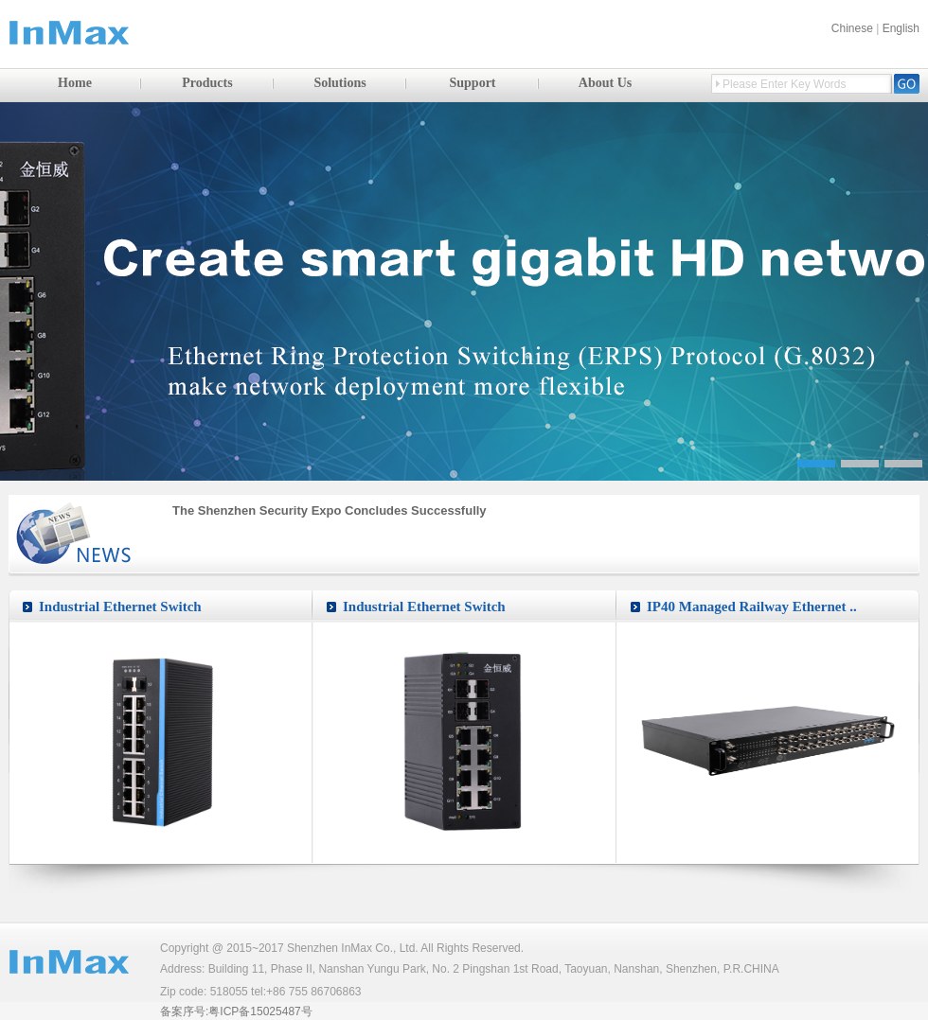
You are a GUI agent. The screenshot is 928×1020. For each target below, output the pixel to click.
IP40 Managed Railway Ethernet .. (752, 606)
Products (207, 83)
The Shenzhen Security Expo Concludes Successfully (329, 510)
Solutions (339, 83)
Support (472, 83)
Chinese (852, 28)
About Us (605, 83)
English (901, 28)
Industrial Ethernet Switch (120, 606)
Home (75, 83)
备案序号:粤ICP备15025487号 (236, 1011)
